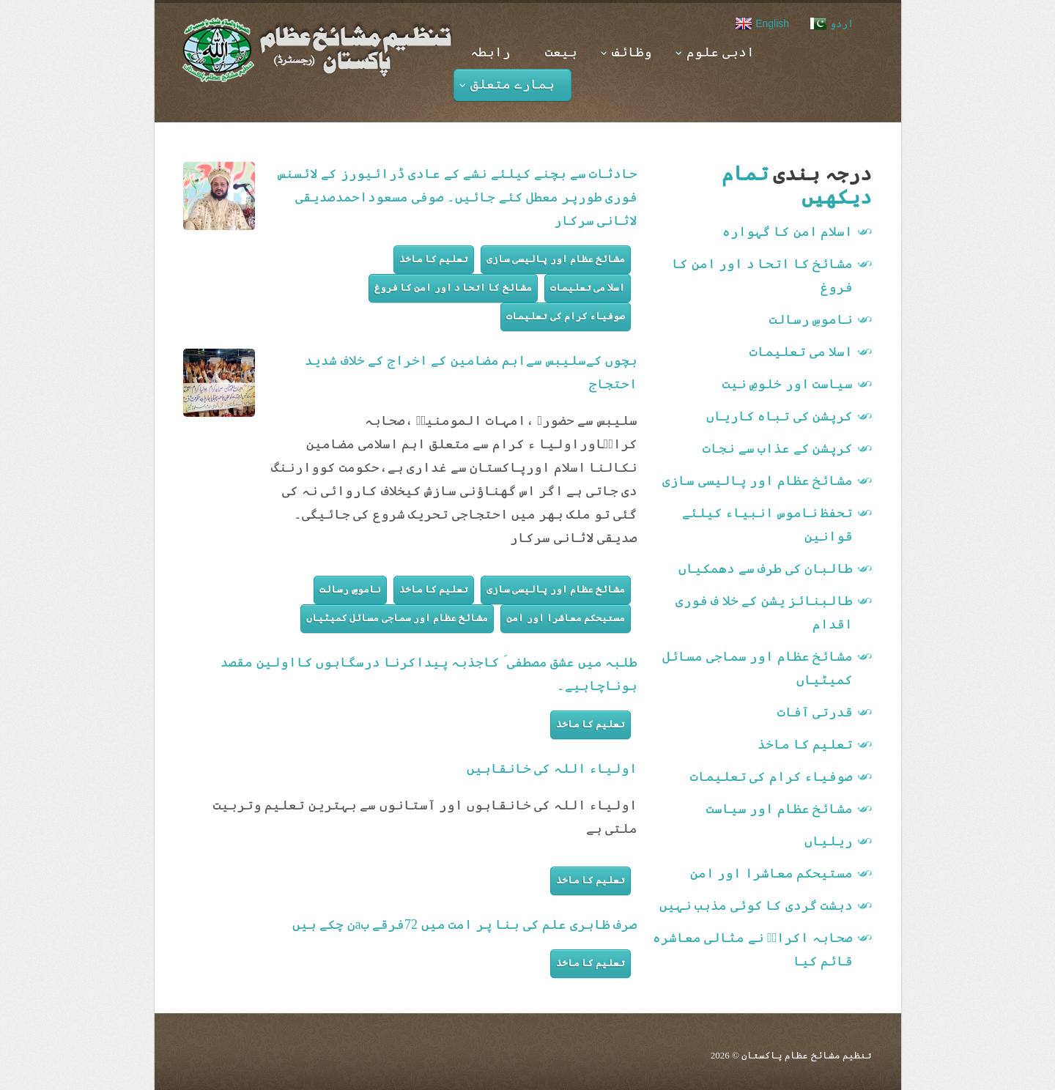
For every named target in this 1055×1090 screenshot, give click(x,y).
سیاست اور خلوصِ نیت (788, 384)
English (762, 23)
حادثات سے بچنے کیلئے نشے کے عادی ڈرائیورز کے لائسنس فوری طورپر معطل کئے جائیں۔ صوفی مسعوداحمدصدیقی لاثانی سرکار (458, 197)
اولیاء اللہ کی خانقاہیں (552, 768)
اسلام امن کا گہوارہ (788, 231)
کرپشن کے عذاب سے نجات (778, 448)
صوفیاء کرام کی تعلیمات (565, 316)
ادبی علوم (715, 52)
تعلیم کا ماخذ (434, 258)
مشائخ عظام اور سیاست (780, 808)
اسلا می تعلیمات (588, 287)
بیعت (561, 52)
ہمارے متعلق (507, 84)
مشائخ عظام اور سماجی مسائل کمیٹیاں (397, 617)
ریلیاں (828, 841)
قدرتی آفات (815, 712)
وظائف (626, 52)
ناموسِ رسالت (349, 589)
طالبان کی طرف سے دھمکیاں (765, 568)
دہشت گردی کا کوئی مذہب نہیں (756, 905)
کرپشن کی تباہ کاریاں (780, 416)
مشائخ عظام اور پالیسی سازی (555, 258)
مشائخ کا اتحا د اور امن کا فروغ (453, 287)
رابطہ (490, 52)
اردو (832, 23)
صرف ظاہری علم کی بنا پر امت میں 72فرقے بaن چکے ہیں (465, 924)
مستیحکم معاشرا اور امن (565, 617)
